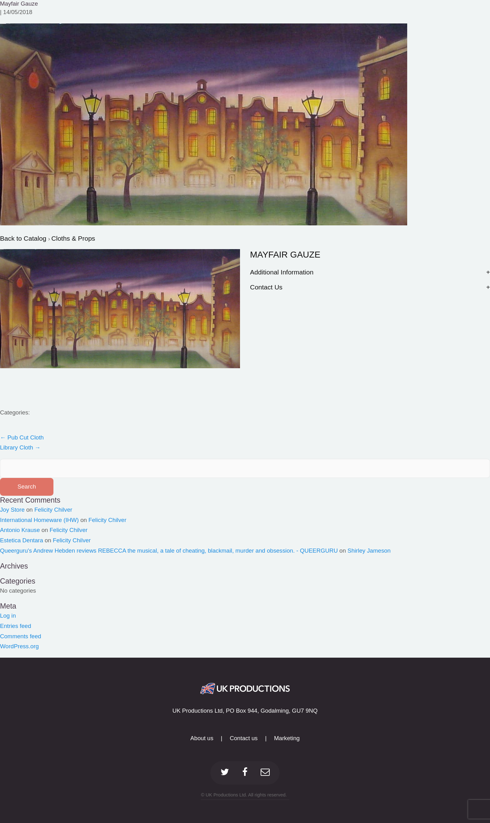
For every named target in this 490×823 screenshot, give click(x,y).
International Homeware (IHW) (39, 520)
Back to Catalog (24, 238)
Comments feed (20, 636)
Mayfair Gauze (19, 3)
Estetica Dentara (21, 540)
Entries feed (15, 626)
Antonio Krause (20, 530)
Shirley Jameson (369, 550)
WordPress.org (19, 646)
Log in (8, 615)
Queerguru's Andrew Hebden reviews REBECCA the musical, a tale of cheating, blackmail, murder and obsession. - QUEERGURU (169, 550)
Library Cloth (20, 447)
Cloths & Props (73, 238)
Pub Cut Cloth (22, 437)
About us (201, 738)
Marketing (287, 738)
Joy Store (12, 509)
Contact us (244, 738)
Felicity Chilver (53, 509)
